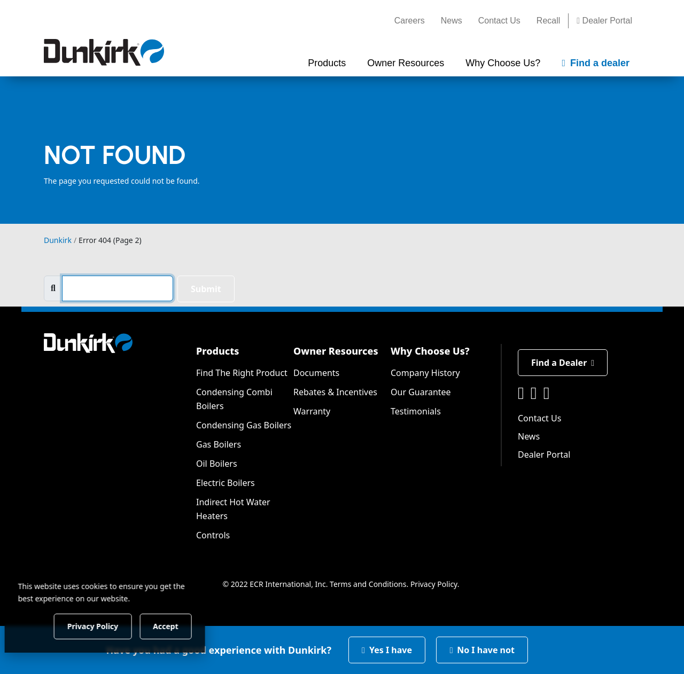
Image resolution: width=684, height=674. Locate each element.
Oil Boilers (216, 463)
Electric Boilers (225, 483)
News (451, 20)
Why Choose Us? (430, 350)
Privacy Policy (433, 584)
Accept (182, 626)
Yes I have (387, 650)
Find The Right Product (241, 373)
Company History (425, 373)
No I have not (482, 650)
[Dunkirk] (104, 52)
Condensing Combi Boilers (234, 399)
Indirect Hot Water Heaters (233, 509)
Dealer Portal (604, 20)
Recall (548, 20)
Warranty (311, 411)
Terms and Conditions (368, 584)
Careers (409, 20)
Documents (316, 373)
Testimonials (416, 411)
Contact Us (499, 20)
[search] (117, 288)
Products (217, 350)
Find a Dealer (562, 363)
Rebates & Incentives (335, 392)
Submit (206, 289)
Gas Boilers (218, 444)
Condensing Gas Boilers (243, 425)
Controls (213, 535)
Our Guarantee (421, 392)
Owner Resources (335, 350)
